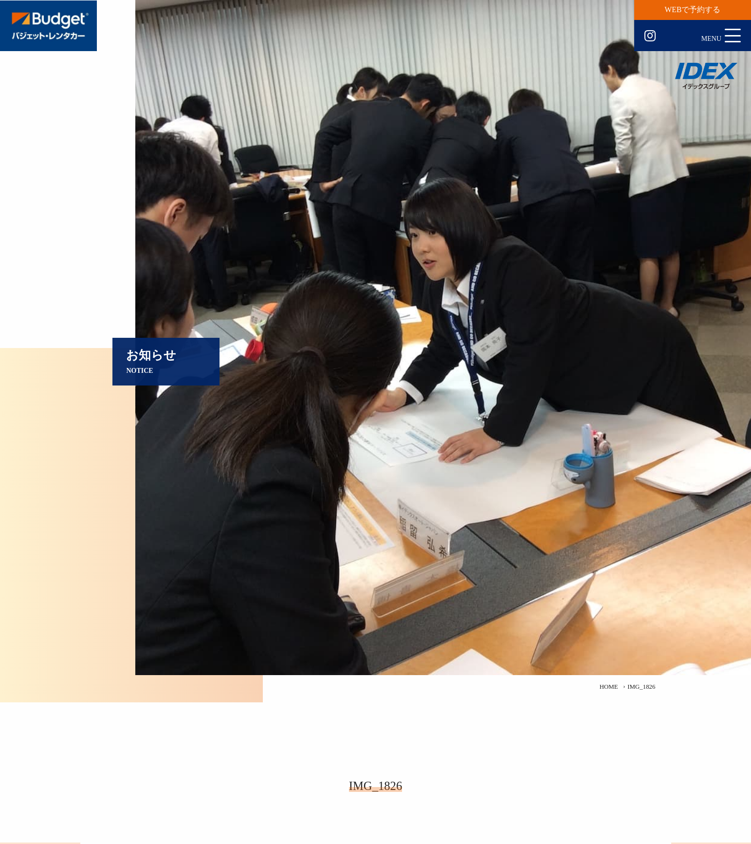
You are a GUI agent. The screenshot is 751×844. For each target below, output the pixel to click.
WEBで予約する (693, 9)
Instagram (650, 36)
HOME (609, 686)
